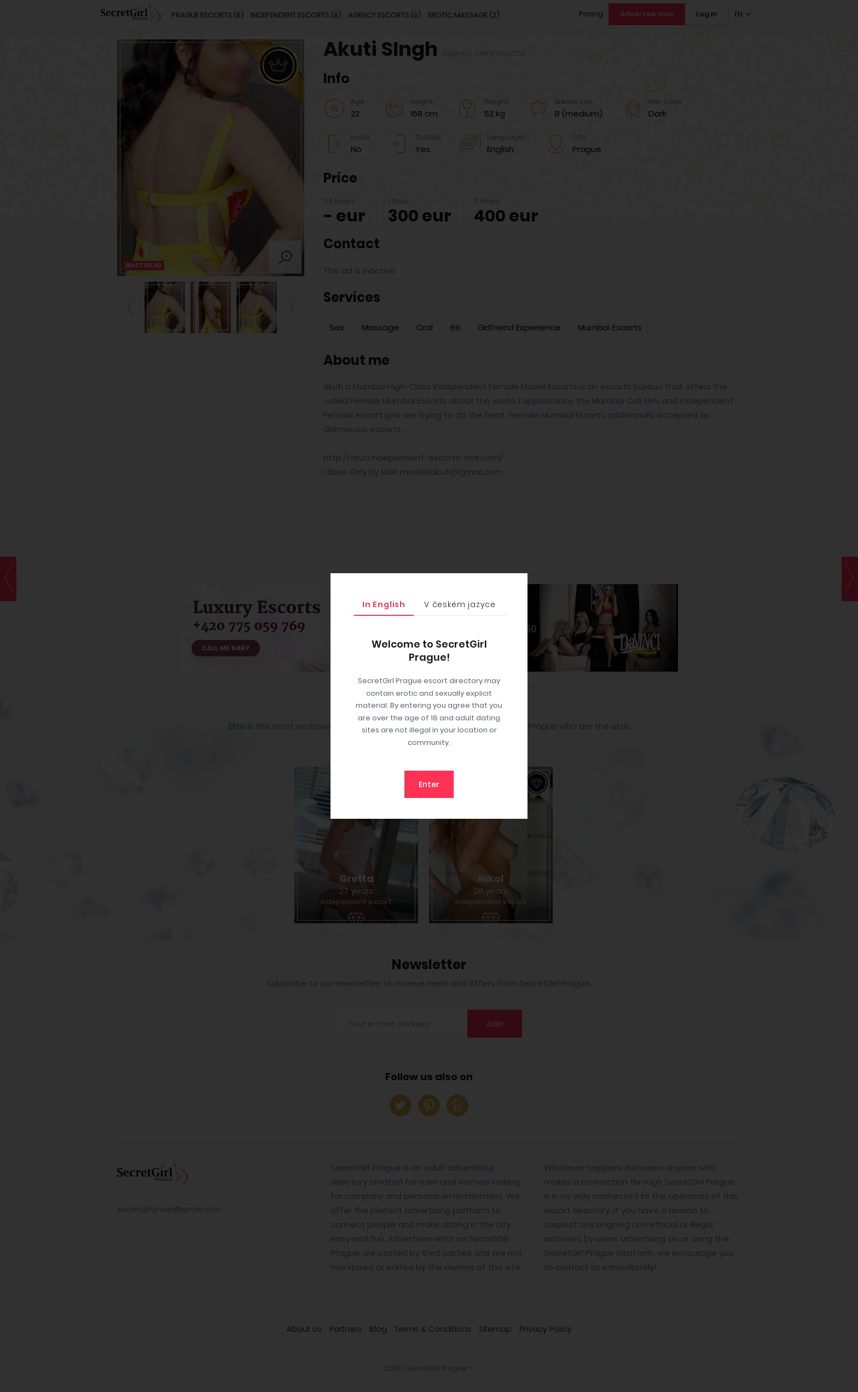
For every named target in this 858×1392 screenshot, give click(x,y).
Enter (429, 784)
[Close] (516, 584)
